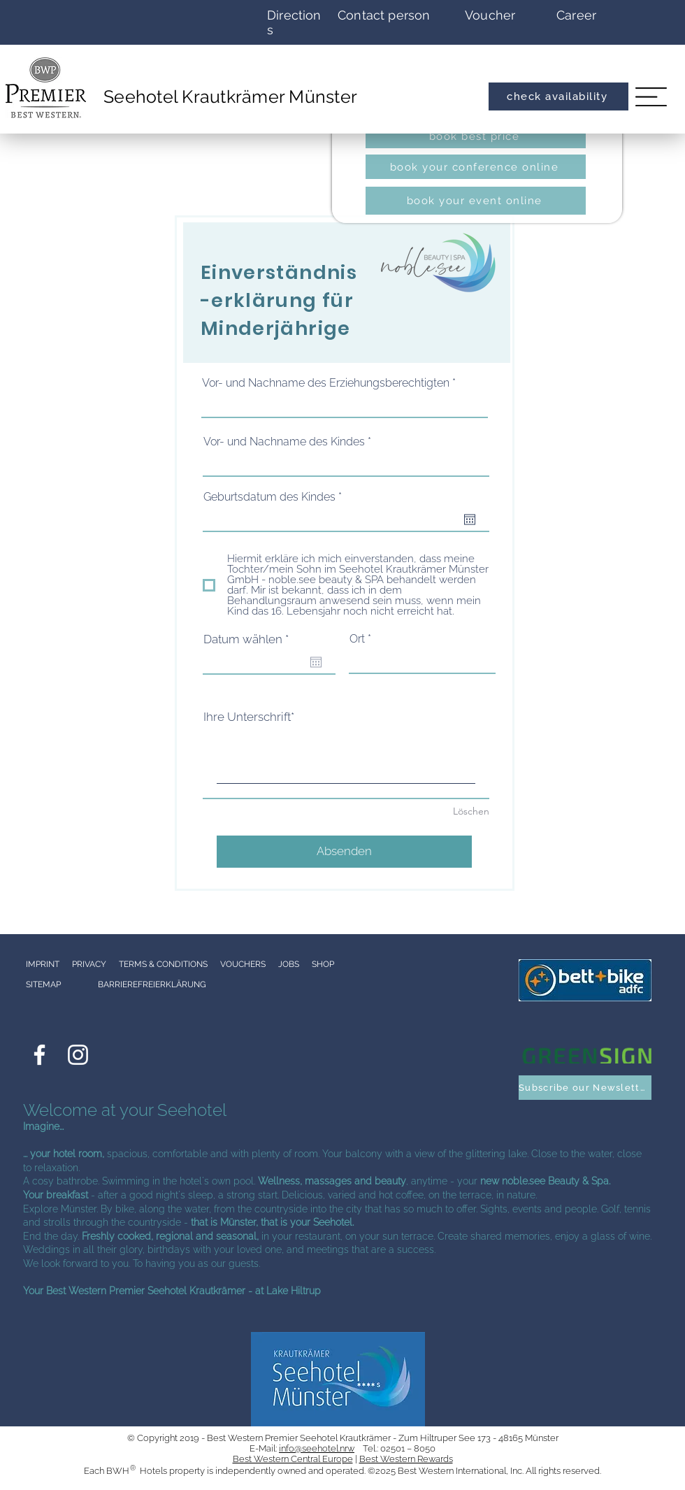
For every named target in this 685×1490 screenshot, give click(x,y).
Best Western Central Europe (293, 1459)
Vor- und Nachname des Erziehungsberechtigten (325, 383)
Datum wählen (249, 639)
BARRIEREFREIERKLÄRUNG (152, 984)
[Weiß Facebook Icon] (39, 1054)
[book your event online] (476, 201)
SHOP (323, 964)
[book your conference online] (476, 167)
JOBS (294, 964)
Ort (357, 639)
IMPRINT (42, 964)
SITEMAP (43, 984)
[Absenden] (344, 852)
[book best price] (476, 136)
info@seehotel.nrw (316, 1448)
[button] (651, 96)
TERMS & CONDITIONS (163, 964)
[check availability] (558, 96)
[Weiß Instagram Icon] (78, 1054)
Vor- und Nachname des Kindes (284, 441)
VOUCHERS (243, 964)
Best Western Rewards (406, 1459)
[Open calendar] (469, 519)
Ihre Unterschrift (247, 717)
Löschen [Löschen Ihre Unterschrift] (471, 811)
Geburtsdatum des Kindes (275, 497)
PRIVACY (89, 964)
